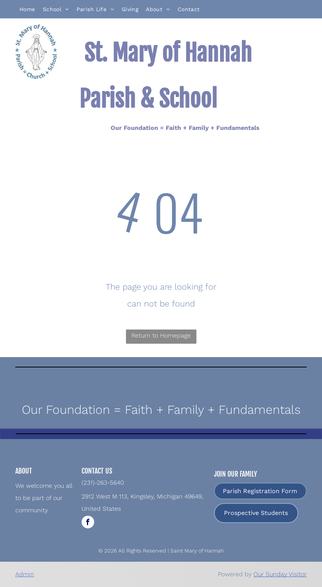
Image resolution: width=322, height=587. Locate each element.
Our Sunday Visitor (280, 574)
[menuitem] (27, 9)
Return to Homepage (161, 335)
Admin (24, 574)
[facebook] (88, 523)
